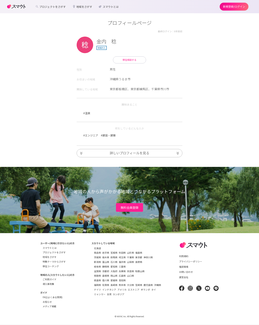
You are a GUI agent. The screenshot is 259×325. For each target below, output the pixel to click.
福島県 (138, 252)
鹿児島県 (148, 285)
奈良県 (130, 271)
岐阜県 (97, 266)
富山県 (105, 262)
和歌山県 (140, 271)
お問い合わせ (186, 272)
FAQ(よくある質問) (52, 297)
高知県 (122, 280)
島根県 (105, 275)
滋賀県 (97, 271)
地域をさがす (49, 257)
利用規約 (183, 256)
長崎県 (114, 285)
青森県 (97, 252)
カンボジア (118, 294)
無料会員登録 (129, 207)
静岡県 (105, 266)
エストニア (133, 289)
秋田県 (122, 252)
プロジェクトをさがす (54, 252)
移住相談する (129, 59)
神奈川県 (148, 257)
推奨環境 (183, 266)
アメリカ (122, 289)
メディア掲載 (49, 306)
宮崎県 (138, 285)
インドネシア (109, 289)
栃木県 (105, 257)
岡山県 (114, 275)
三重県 (122, 266)
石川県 (114, 262)
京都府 (105, 271)
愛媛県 (114, 280)
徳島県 (97, 280)
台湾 (109, 294)
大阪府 (114, 271)
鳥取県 (97, 275)
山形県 (130, 252)
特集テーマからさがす (54, 261)
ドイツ (97, 289)
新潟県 (97, 262)
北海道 (97, 248)
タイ (153, 289)
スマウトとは (49, 248)
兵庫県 (122, 271)
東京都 (138, 257)
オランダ (145, 289)
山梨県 (130, 262)
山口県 (130, 275)
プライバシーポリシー (190, 261)
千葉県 (130, 257)
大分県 (130, 285)
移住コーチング (51, 266)
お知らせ (47, 301)
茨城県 (97, 257)
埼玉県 (122, 257)
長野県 (138, 262)
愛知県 (114, 266)
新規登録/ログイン (234, 6)
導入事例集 (48, 284)
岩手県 (105, 252)
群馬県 (114, 257)
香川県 (105, 280)
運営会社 (183, 277)
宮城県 (114, 252)
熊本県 (122, 285)
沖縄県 (157, 285)
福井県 (122, 262)
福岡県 (97, 285)
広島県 (122, 275)
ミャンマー (100, 294)
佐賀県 (105, 285)
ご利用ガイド (49, 279)
